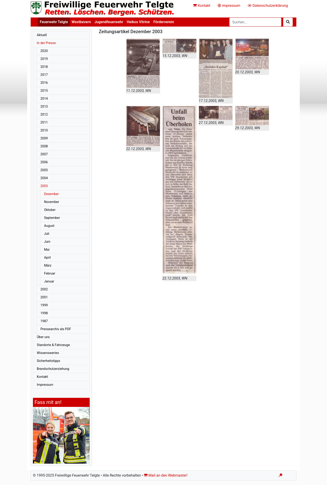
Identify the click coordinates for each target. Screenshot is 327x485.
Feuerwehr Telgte (54, 22)
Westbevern (81, 22)
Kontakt (201, 5)
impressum (229, 5)
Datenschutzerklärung (268, 5)
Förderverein (163, 22)
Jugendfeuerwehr (108, 22)
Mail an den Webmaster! (166, 475)
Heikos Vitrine (138, 22)
